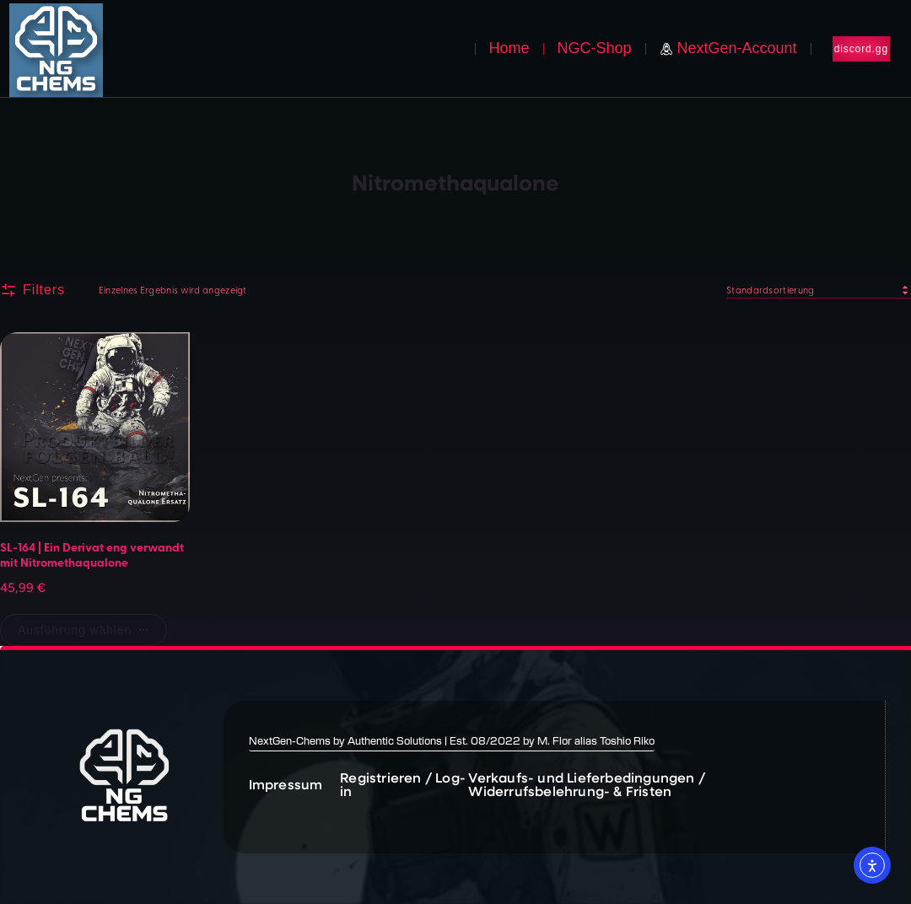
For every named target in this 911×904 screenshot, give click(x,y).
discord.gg (861, 49)
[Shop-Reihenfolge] (818, 290)
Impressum (286, 784)
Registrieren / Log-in (403, 783)
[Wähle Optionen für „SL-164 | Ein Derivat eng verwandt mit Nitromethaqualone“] (83, 630)
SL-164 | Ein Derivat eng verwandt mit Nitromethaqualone (92, 554)
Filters (32, 290)
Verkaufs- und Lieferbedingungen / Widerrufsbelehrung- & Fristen (586, 783)
